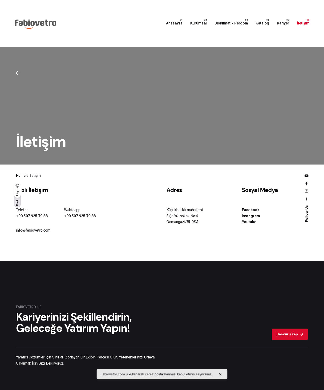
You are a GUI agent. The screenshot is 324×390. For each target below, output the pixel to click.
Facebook (250, 210)
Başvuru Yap (289, 334)
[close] (220, 374)
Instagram (251, 216)
